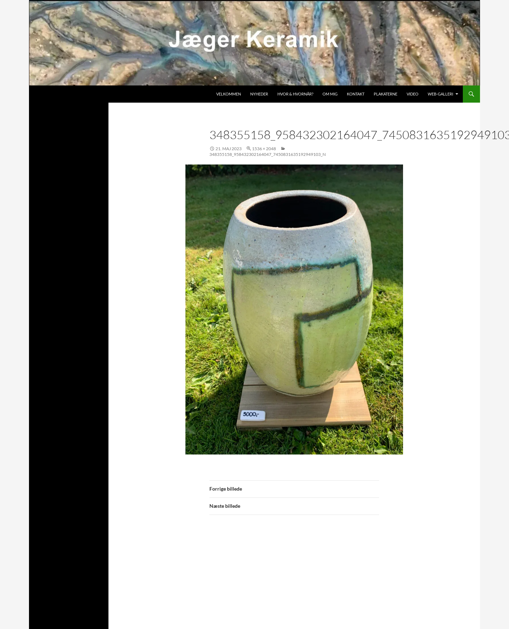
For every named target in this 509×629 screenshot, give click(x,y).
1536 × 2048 (264, 148)
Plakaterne (385, 94)
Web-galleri (440, 94)
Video (412, 94)
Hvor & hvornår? (295, 94)
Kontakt (355, 94)
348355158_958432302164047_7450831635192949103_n (267, 154)
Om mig (330, 94)
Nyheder (259, 94)
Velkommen (228, 94)
